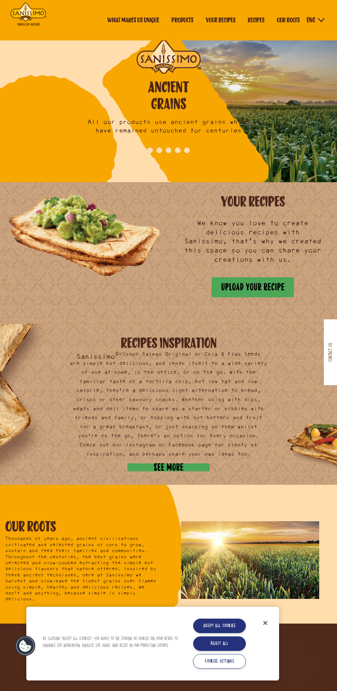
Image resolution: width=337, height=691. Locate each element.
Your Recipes (221, 20)
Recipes (256, 20)
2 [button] (159, 150)
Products (182, 20)
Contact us (330, 352)
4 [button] (178, 150)
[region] (152, 643)
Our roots (288, 20)
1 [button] (150, 150)
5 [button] (187, 150)
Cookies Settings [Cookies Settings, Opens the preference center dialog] (219, 661)
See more (169, 467)
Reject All (219, 643)
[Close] (265, 623)
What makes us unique (133, 20)
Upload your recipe (253, 287)
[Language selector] (316, 20)
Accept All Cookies (219, 626)
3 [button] (168, 150)
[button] (25, 645)
